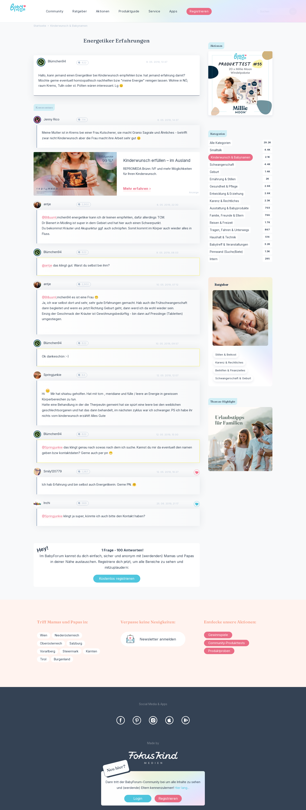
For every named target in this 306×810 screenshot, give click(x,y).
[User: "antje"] (37, 204)
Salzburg (75, 643)
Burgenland (62, 659)
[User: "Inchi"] (37, 503)
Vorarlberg (47, 651)
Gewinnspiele (218, 635)
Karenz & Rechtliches (225, 201)
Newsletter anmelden (158, 639)
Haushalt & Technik (223, 237)
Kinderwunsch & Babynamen (232, 158)
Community (55, 11)
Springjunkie (52, 374)
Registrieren (199, 11)
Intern (214, 259)
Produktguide (129, 11)
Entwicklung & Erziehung (227, 194)
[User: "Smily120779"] (37, 471)
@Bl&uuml (49, 217)
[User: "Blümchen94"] (41, 62)
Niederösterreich (67, 635)
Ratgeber (79, 11)
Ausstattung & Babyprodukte (230, 208)
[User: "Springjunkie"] (37, 375)
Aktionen (102, 11)
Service (154, 11)
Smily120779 (53, 471)
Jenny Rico (51, 119)
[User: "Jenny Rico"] (37, 119)
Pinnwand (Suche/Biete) (227, 252)
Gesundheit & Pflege (224, 186)
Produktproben (219, 651)
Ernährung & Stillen (223, 179)
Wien (43, 635)
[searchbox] (276, 11)
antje (47, 204)
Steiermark (70, 651)
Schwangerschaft (222, 165)
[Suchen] (293, 11)
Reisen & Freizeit (222, 223)
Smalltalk (216, 150)
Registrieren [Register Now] (168, 798)
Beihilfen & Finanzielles (230, 370)
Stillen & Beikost (225, 354)
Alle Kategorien (221, 143)
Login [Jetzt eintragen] (137, 798)
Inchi (47, 503)
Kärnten (91, 651)
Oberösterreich (51, 643)
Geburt (215, 172)
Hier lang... (182, 787)
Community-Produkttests (226, 643)
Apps (173, 11)
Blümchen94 (57, 61)
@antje (47, 265)
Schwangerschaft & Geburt (233, 378)
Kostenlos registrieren (116, 578)
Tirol (43, 659)
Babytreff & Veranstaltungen (230, 245)
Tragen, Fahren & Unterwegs (230, 230)
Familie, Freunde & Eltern (227, 215)
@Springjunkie (52, 447)
